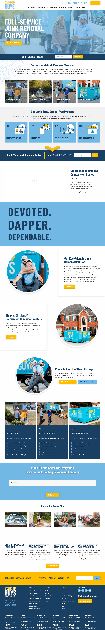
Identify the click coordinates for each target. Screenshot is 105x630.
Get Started (78, 57)
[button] (35, 181)
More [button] (83, 7)
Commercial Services (63, 99)
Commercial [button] (62, 7)
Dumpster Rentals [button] (42, 7)
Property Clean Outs (39, 99)
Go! (95, 155)
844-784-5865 (82, 3)
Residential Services (15, 99)
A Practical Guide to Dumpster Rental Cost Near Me (39, 561)
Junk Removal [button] (31, 7)
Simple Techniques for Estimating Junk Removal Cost (64, 561)
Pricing (70, 7)
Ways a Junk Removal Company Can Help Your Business (88, 561)
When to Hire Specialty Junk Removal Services (14, 561)
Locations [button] (77, 7)
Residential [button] (53, 7)
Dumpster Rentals (86, 99)
